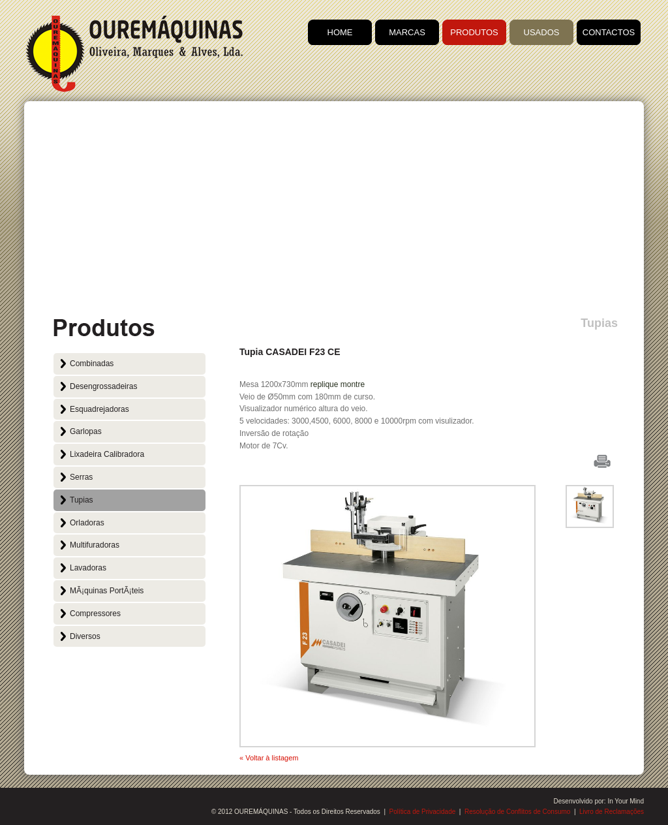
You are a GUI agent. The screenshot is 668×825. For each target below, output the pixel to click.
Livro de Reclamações (611, 811)
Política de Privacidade (422, 811)
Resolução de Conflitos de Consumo (517, 811)
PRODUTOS (474, 32)
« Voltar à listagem (269, 758)
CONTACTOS (609, 32)
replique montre (338, 384)
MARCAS (407, 32)
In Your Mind (625, 801)
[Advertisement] (334, 212)
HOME (340, 32)
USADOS (542, 32)
